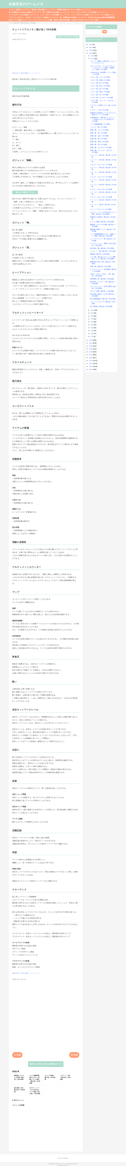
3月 (92, 330)
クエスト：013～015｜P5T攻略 (101, 164)
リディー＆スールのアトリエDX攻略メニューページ (89, 12)
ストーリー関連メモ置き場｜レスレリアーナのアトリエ (103, 62)
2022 (91, 340)
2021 (91, 343)
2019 (91, 349)
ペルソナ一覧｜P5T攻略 (98, 127)
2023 (91, 53)
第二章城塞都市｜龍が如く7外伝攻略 (102, 299)
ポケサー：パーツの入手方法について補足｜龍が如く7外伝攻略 (103, 213)
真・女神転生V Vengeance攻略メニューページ (25, 12)
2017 (91, 355)
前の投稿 (74, 1055)
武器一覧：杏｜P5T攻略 (98, 144)
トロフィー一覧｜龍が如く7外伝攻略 (102, 251)
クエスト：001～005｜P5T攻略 (101, 197)
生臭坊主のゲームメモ (26, 4)
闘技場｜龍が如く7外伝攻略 (99, 254)
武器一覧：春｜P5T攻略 (98, 139)
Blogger (66, 1158)
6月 (92, 322)
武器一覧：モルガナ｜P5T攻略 (100, 147)
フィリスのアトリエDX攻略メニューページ (23, 15)
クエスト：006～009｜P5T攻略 (101, 189)
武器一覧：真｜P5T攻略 (98, 133)
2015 (91, 360)
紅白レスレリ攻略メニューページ (20, 20)
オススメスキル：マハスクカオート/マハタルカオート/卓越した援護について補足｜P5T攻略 (102, 67)
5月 (92, 325)
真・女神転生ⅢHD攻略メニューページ (56, 12)
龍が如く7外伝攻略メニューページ (26, 73)
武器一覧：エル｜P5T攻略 (99, 130)
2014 (91, 363)
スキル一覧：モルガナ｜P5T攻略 (101, 97)
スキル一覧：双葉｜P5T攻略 (100, 80)
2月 (92, 333)
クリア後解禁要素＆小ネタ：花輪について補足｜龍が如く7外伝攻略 (103, 235)
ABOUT (28, 17)
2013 (91, 366)
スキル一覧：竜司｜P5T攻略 (100, 92)
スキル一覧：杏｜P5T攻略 (99, 95)
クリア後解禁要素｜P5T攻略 (100, 124)
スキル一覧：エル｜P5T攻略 (100, 77)
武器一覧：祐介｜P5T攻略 (99, 136)
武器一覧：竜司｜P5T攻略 (99, 141)
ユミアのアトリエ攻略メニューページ (45, 17)
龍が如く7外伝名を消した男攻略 (67, 37)
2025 (91, 47)
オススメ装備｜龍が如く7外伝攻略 (102, 222)
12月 (92, 56)
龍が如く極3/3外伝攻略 (62, 20)
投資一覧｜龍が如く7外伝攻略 (100, 266)
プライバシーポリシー (16, 17)
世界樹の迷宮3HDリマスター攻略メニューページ (73, 9)
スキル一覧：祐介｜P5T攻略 (100, 86)
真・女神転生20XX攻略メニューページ (73, 17)
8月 (92, 316)
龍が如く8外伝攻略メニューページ (43, 9)
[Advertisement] (45, 55)
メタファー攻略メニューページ (19, 9)
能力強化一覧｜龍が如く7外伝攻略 (102, 248)
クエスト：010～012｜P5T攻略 (101, 177)
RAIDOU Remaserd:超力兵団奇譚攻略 (101, 17)
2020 (91, 346)
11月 (92, 58)
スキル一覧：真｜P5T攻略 (99, 83)
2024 (91, 50)
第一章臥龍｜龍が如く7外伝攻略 (101, 306)
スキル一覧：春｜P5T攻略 (99, 89)
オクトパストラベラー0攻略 (42, 20)
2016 (91, 358)
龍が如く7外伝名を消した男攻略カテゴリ (46, 1064)
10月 (92, 310)
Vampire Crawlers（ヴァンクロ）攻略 (84, 20)
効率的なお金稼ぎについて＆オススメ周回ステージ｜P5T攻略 (103, 114)
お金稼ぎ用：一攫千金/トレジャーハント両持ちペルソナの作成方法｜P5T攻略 (102, 119)
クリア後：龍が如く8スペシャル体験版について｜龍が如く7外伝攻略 (102, 258)
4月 (92, 328)
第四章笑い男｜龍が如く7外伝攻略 (102, 279)
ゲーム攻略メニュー (108, 15)
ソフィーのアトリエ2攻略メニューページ (85, 15)
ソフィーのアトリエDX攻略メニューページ (55, 15)
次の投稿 (17, 1055)
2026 (91, 44)
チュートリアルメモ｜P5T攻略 (100, 209)
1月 (92, 336)
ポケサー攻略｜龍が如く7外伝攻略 (102, 291)
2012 (91, 369)
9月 (92, 313)
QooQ (66, 1165)
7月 (92, 319)
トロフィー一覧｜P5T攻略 (99, 110)
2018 (91, 352)
